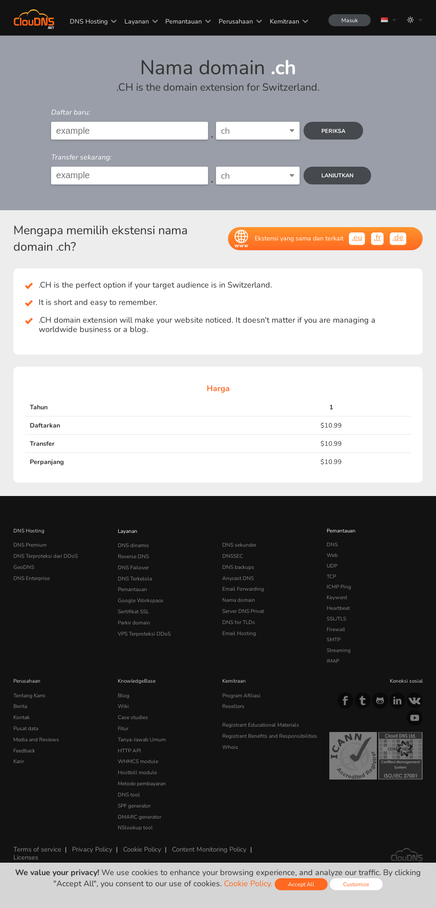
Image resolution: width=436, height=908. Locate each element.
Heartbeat (338, 608)
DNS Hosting (88, 21)
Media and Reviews (36, 737)
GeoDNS (23, 565)
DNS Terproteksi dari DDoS (45, 555)
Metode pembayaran (141, 779)
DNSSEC (232, 555)
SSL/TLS (336, 618)
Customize (356, 884)
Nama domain (238, 597)
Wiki (123, 705)
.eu (357, 237)
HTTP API (129, 748)
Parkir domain (134, 618)
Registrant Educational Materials (259, 723)
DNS (332, 544)
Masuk (349, 20)
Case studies (133, 716)
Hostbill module (136, 768)
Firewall (336, 629)
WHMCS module (137, 758)
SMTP (333, 639)
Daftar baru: (70, 112)
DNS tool (128, 790)
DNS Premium (29, 544)
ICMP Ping (339, 586)
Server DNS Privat (243, 608)
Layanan (135, 21)
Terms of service (36, 843)
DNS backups (238, 565)
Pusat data (25, 726)
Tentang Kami (29, 695)
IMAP (333, 660)
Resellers (233, 705)
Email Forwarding (242, 586)
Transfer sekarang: (81, 157)
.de (398, 237)
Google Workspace (139, 597)
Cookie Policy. (248, 883)
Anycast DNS (237, 576)
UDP (332, 565)
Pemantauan (182, 21)
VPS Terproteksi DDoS (144, 629)
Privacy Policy (90, 843)
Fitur (123, 726)
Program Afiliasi (240, 695)
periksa (334, 131)
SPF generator (134, 800)
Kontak (21, 716)
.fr (377, 237)
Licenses (25, 850)
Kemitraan (283, 21)
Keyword (337, 597)
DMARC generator (139, 811)
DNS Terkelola (134, 576)
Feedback (24, 748)
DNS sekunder (239, 544)
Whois (230, 744)
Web (332, 555)
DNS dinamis (133, 544)
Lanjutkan (338, 175)
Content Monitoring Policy (206, 843)
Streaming (339, 650)
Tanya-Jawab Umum (141, 737)
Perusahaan (235, 21)
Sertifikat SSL (133, 608)
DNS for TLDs (238, 618)
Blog (123, 695)
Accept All (301, 884)
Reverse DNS (133, 555)
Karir (18, 758)
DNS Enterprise (31, 576)
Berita (20, 705)
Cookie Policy (140, 843)
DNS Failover (133, 565)
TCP (331, 576)
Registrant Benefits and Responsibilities (269, 734)
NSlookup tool (134, 821)
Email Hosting (238, 629)
